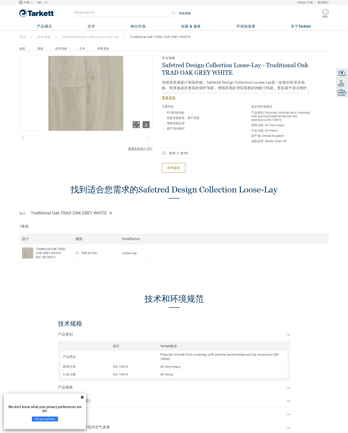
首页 (22, 37)
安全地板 (44, 37)
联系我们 (323, 2)
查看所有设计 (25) (140, 148)
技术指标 (61, 48)
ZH (39, 2)
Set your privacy (45, 419)
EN (46, 2)
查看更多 (103, 48)
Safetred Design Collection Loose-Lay (90, 37)
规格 (40, 48)
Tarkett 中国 (305, 2)
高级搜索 (185, 13)
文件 (82, 48)
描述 (22, 48)
